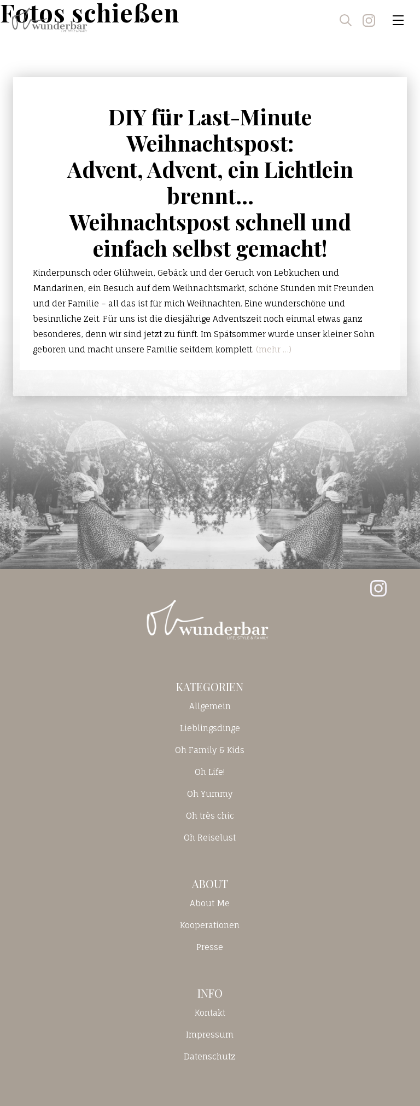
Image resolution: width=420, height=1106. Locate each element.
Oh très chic (210, 815)
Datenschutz (210, 1056)
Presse (209, 947)
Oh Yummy (210, 794)
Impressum (210, 1034)
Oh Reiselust (210, 837)
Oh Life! (210, 772)
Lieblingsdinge (210, 728)
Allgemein (210, 706)
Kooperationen (210, 925)
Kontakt (210, 1012)
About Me (210, 903)
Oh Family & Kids (209, 750)
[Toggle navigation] (398, 20)
